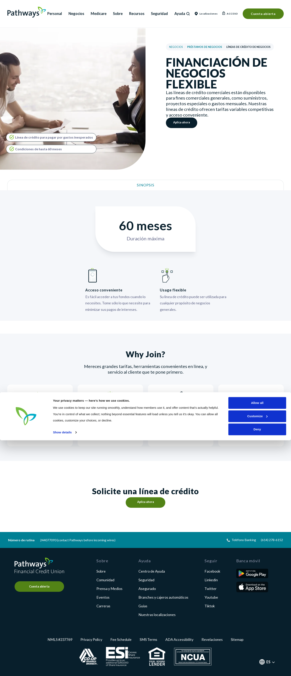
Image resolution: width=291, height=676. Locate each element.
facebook (212, 571)
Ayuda (179, 13)
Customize (257, 652)
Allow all (257, 638)
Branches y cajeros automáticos (163, 597)
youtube (211, 597)
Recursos (136, 13)
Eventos (103, 597)
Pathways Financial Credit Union (26, 12)
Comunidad (105, 580)
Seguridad (159, 13)
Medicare (98, 13)
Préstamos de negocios (204, 46)
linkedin (211, 580)
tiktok (210, 606)
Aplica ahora (183, 123)
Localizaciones (206, 14)
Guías (142, 606)
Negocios (76, 13)
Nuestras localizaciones (157, 614)
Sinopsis (145, 185)
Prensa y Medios (109, 588)
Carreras (103, 606)
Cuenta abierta (263, 14)
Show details (62, 668)
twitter (211, 588)
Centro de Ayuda (151, 571)
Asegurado (147, 588)
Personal (54, 13)
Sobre (118, 13)
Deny (257, 665)
